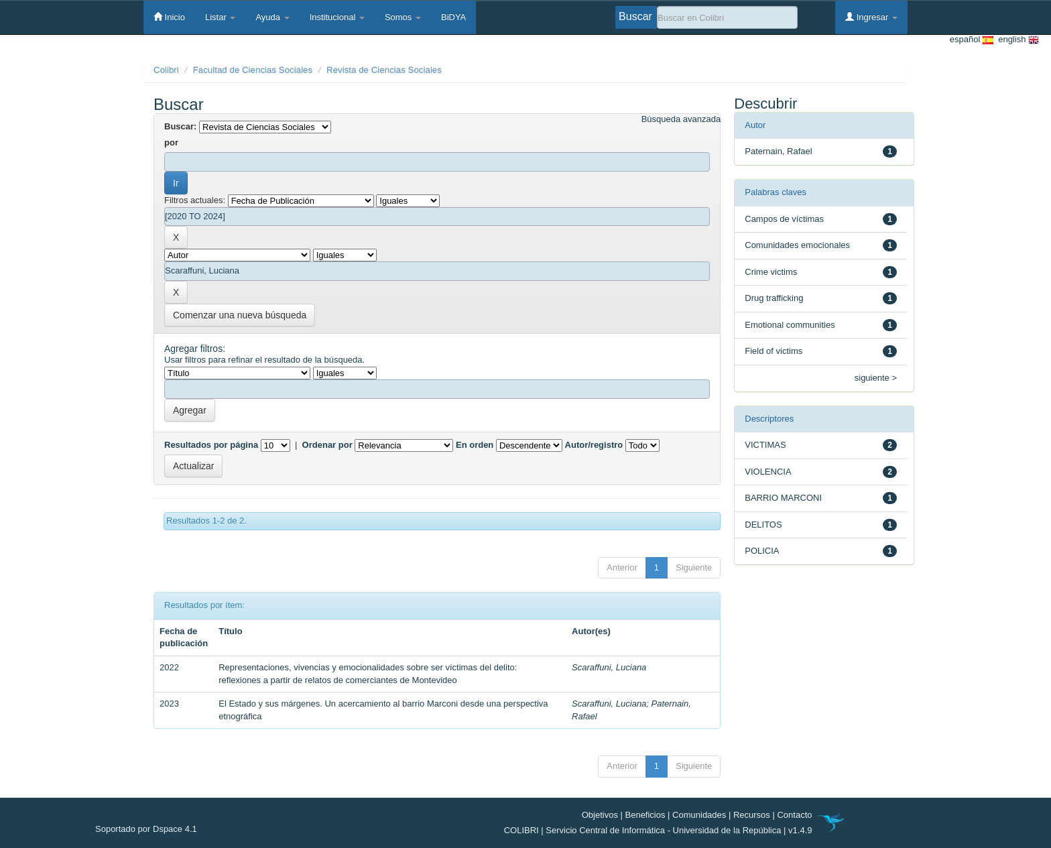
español (971, 40)
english (1016, 40)
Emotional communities (789, 325)
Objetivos (600, 815)
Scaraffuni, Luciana (609, 667)
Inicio (169, 16)
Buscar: (180, 126)
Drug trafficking (774, 298)
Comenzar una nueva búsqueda (239, 315)
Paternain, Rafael (778, 151)
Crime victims (771, 272)
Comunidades (699, 815)
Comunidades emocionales (797, 245)
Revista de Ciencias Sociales (384, 70)
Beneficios (645, 815)
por (171, 142)
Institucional (337, 17)
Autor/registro (594, 445)
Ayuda (272, 17)
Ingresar (871, 16)
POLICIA (762, 551)
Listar (220, 17)
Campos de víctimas (784, 219)
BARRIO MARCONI (783, 498)
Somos (403, 17)
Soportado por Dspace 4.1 (146, 829)
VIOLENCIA (768, 472)
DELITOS (763, 525)
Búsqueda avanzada (681, 119)
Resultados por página (211, 445)
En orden (474, 445)
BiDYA (453, 17)
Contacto (794, 815)
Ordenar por (327, 445)
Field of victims (773, 351)
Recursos (751, 815)
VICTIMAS (765, 445)
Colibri (166, 70)
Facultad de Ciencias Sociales (253, 70)
